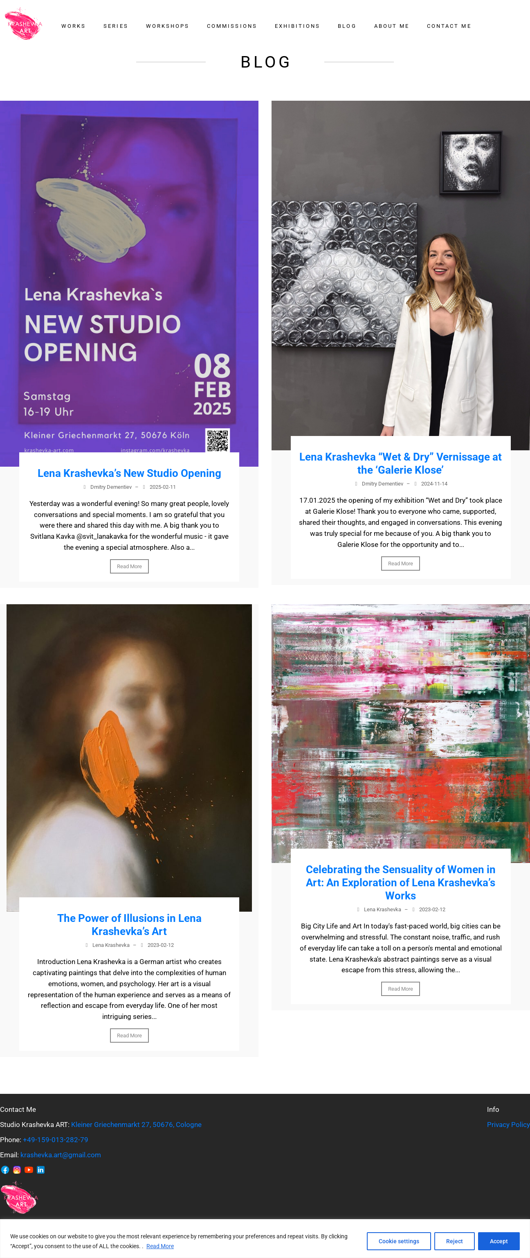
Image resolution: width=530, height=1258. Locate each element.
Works (73, 26)
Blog (347, 26)
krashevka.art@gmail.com (60, 1155)
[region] (265, 1238)
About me (391, 26)
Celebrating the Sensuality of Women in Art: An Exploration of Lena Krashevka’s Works (401, 882)
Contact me (449, 26)
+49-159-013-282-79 (55, 1140)
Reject (454, 1241)
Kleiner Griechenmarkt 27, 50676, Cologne (136, 1124)
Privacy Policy (508, 1124)
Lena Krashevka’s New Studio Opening (129, 473)
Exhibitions (298, 26)
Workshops (168, 26)
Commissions (232, 26)
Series (115, 26)
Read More (160, 1246)
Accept (499, 1241)
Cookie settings (399, 1241)
